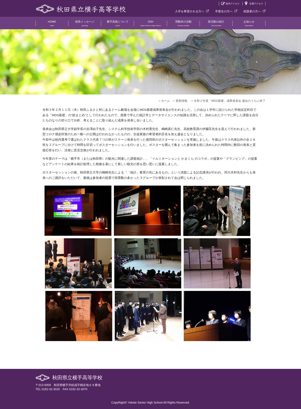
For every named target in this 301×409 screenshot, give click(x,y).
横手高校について (117, 24)
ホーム (165, 100)
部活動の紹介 (216, 24)
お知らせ (249, 24)
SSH (150, 24)
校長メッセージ (84, 24)
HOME (52, 24)
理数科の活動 (183, 24)
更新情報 (181, 100)
